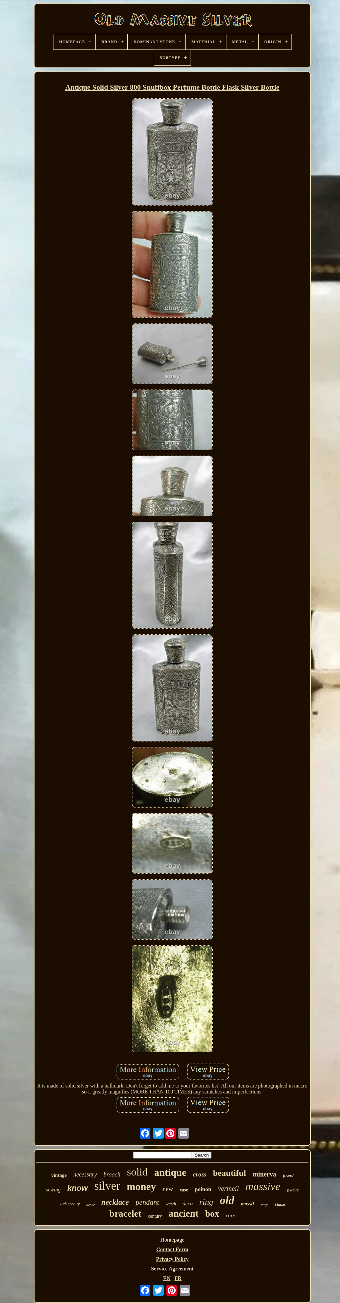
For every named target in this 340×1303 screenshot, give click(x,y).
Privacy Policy (172, 1259)
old (227, 1200)
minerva (264, 1174)
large (264, 1205)
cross (199, 1174)
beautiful (229, 1173)
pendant (147, 1202)
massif (247, 1203)
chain (280, 1205)
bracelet (125, 1213)
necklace (115, 1202)
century (155, 1216)
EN (166, 1278)
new (168, 1188)
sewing (53, 1189)
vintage (59, 1175)
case (184, 1189)
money (141, 1186)
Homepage (172, 1240)
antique (170, 1172)
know (77, 1187)
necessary (85, 1174)
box (212, 1214)
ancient (184, 1213)
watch (171, 1203)
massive (262, 1186)
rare (230, 1215)
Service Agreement (172, 1268)
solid (137, 1172)
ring (206, 1201)
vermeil (228, 1188)
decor (90, 1205)
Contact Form (172, 1249)
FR (177, 1278)
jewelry (293, 1190)
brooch (112, 1174)
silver (107, 1185)
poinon (203, 1189)
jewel (288, 1175)
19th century (70, 1204)
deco (188, 1203)
